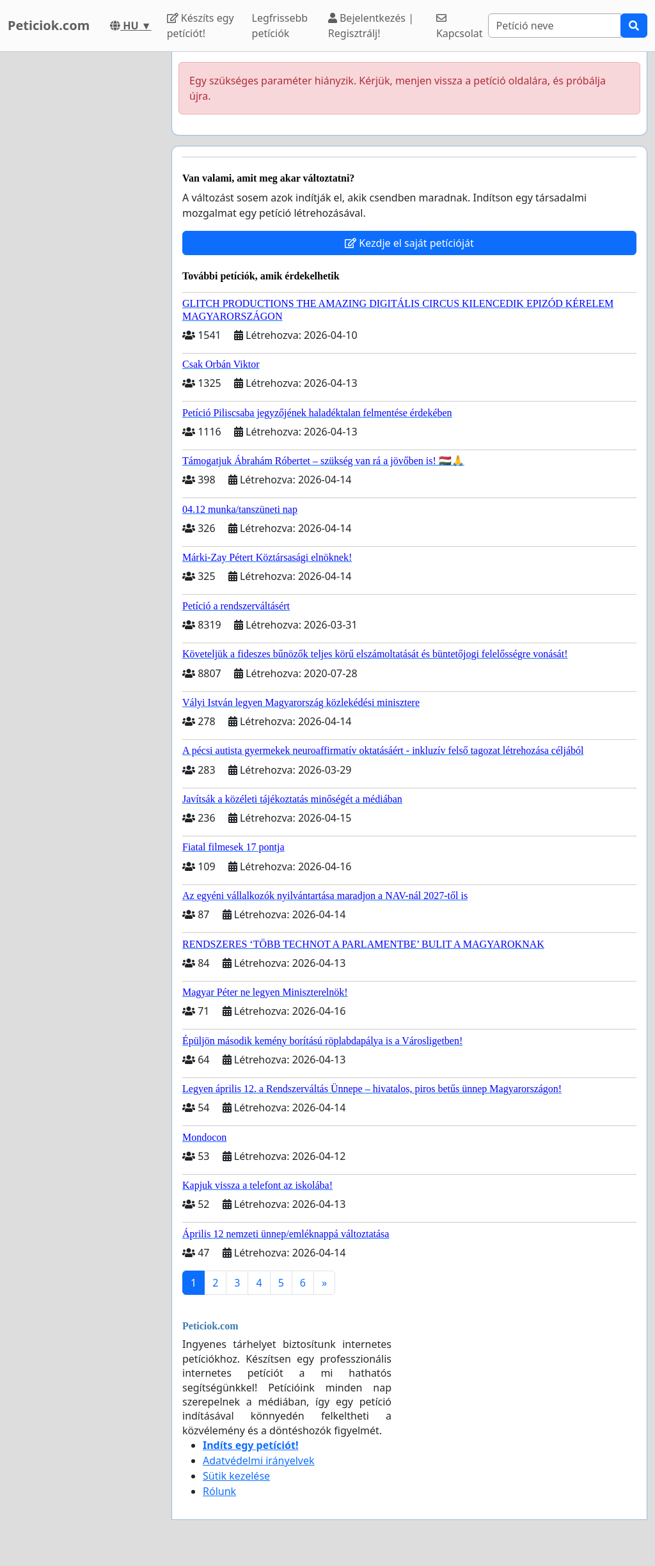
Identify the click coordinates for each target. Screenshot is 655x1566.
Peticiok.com (49, 25)
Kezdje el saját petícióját (409, 243)
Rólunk (219, 1491)
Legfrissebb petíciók (280, 25)
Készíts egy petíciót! (200, 25)
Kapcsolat (459, 26)
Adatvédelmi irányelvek (259, 1460)
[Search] (554, 25)
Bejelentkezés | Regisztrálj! (371, 25)
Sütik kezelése (236, 1476)
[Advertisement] (82, 243)
